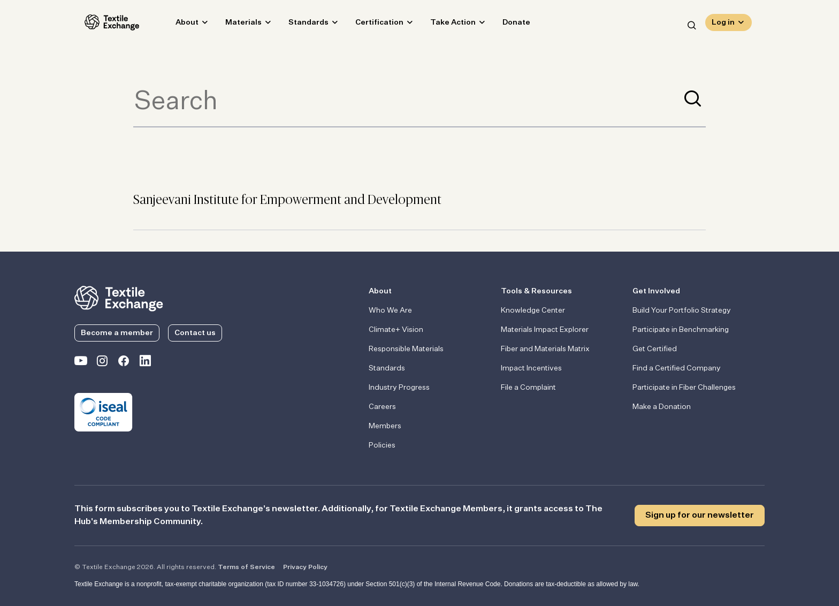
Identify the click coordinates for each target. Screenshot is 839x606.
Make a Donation (661, 407)
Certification (369, 24)
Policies (382, 445)
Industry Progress (399, 387)
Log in (723, 24)
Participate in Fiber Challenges (684, 387)
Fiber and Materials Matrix (545, 349)
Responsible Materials (406, 349)
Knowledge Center (533, 310)
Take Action (443, 24)
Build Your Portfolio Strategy (681, 310)
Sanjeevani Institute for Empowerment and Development (287, 200)
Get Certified (654, 349)
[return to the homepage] (118, 297)
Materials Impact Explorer (545, 330)
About (176, 24)
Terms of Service (246, 567)
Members (385, 426)
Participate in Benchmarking (680, 330)
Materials (233, 24)
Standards (298, 24)
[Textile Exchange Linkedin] (145, 363)
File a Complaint (528, 387)
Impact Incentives (531, 368)
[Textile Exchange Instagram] (102, 363)
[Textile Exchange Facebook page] (123, 363)
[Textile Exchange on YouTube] (80, 363)
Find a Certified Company (676, 368)
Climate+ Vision (396, 330)
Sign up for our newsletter (699, 515)
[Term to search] (406, 102)
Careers (382, 407)
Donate (506, 24)
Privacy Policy (305, 567)
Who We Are (390, 310)
